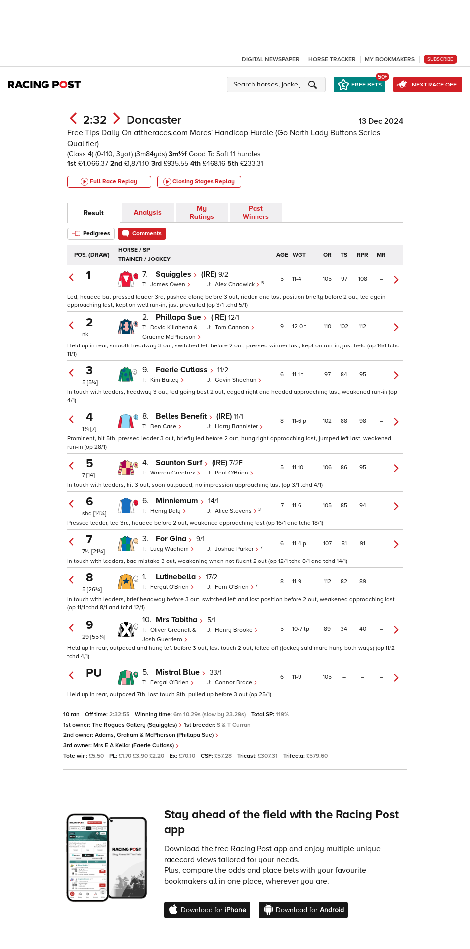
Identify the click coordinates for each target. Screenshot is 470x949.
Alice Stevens (236, 511)
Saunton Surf (182, 463)
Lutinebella (179, 577)
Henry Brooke (236, 630)
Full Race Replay (109, 182)
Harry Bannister (239, 426)
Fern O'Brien (235, 587)
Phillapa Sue (181, 317)
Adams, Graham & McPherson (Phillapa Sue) (157, 735)
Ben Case (166, 426)
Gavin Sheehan (238, 380)
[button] (278, 84)
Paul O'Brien (234, 472)
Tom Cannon (235, 327)
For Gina (174, 539)
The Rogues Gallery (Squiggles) (137, 725)
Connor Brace (236, 682)
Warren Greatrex (175, 472)
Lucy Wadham (172, 549)
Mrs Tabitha (179, 620)
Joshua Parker (237, 549)
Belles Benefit (184, 416)
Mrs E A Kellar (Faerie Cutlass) (136, 745)
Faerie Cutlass (185, 370)
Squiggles (176, 274)
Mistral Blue (181, 672)
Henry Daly (168, 511)
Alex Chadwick (238, 284)
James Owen (170, 284)
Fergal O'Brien (172, 587)
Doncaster (154, 120)
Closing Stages (199, 182)
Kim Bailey (167, 380)
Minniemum (180, 501)
